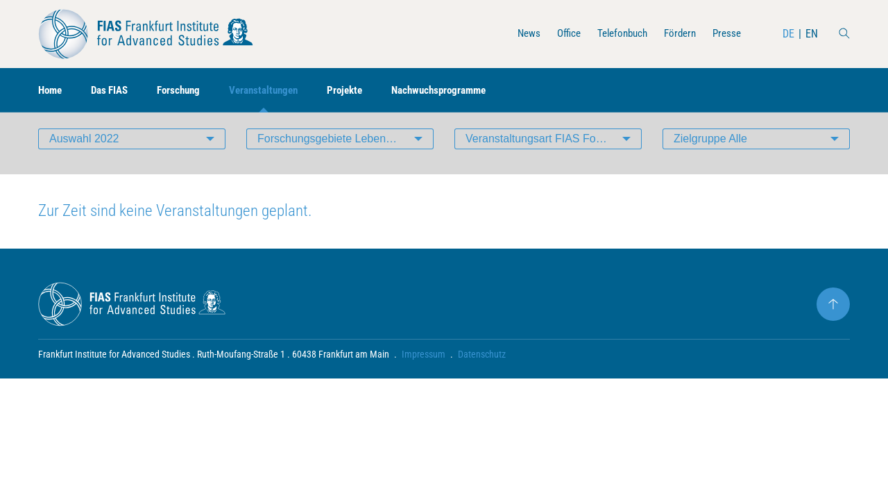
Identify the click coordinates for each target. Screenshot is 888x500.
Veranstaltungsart (540, 149)
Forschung (187, 90)
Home (51, 90)
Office (558, 33)
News (516, 33)
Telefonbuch (615, 33)
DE (788, 33)
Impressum (423, 365)
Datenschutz (482, 365)
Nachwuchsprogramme (461, 90)
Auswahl (84, 149)
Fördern (676, 33)
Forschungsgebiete (345, 149)
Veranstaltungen (276, 90)
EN (811, 33)
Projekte (362, 90)
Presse (725, 33)
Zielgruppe (710, 149)
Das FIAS (114, 90)
